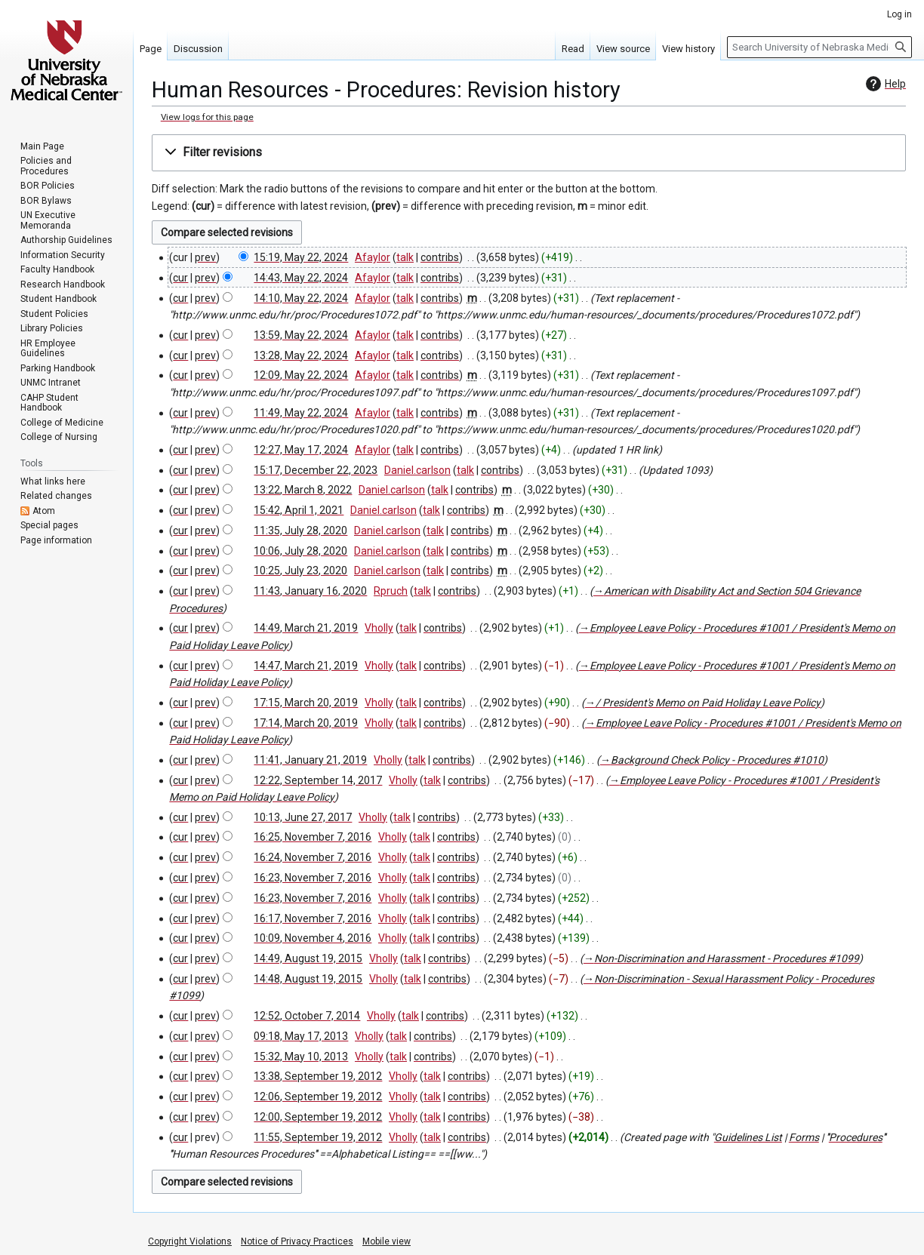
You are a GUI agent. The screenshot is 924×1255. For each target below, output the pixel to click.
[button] (529, 153)
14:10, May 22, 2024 (301, 298)
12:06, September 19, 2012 (318, 1096)
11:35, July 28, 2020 (300, 530)
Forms (804, 1137)
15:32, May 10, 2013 (301, 1056)
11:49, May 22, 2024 (301, 413)
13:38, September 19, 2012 (318, 1076)
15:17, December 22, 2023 (315, 470)
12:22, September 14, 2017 (318, 780)
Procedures (855, 1137)
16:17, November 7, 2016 (312, 918)
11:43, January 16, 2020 (310, 591)
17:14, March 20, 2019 (306, 723)
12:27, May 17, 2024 (301, 450)
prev (205, 257)
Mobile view (386, 1241)
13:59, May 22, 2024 (301, 335)
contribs (439, 257)
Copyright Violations (190, 1241)
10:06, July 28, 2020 (300, 551)
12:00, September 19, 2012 (318, 1117)
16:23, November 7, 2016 (312, 878)
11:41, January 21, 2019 (310, 760)
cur (180, 278)
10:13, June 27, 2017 (303, 817)
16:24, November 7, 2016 (312, 857)
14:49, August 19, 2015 (308, 958)
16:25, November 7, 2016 (312, 837)
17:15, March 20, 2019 (306, 703)
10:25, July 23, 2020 (300, 570)
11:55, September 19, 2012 (318, 1137)
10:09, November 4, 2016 (312, 938)
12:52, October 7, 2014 (307, 1016)
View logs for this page (207, 117)
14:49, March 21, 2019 (306, 628)
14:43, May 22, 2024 (301, 278)
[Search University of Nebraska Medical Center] (819, 47)
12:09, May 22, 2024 (301, 375)
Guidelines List (748, 1137)
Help (884, 83)
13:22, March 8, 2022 (303, 490)
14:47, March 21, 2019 (306, 666)
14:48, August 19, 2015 (308, 979)
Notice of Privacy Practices (297, 1241)
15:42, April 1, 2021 (298, 510)
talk (405, 257)
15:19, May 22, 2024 (301, 257)
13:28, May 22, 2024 (301, 355)
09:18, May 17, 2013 (301, 1036)
